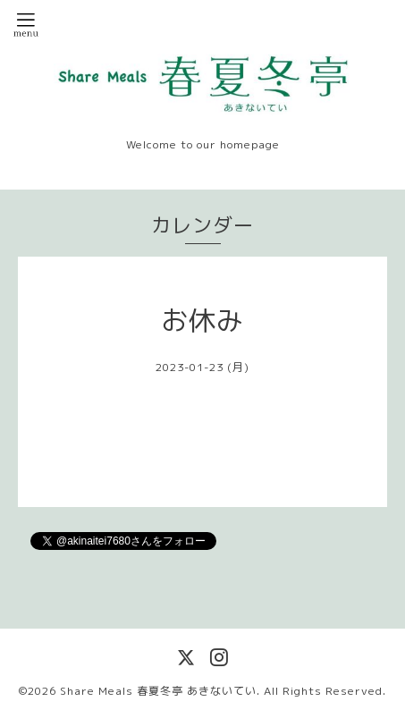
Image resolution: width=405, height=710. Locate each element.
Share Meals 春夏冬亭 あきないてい (158, 690)
